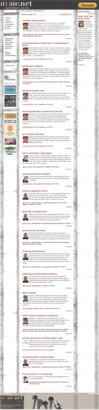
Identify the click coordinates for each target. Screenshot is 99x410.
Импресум (8, 22)
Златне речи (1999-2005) (72, 393)
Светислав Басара (28, 34)
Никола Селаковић (28, 329)
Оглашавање (9, 24)
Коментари (69, 38)
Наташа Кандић (82, 53)
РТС (24, 350)
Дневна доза (29, 11)
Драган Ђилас (27, 202)
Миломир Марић (27, 308)
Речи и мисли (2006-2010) (58, 393)
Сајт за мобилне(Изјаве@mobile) (10, 53)
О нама (7, 20)
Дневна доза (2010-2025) (43, 393)
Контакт (7, 28)
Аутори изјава (10, 65)
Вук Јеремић (32, 382)
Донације (8, 26)
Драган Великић (27, 167)
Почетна (8, 18)
